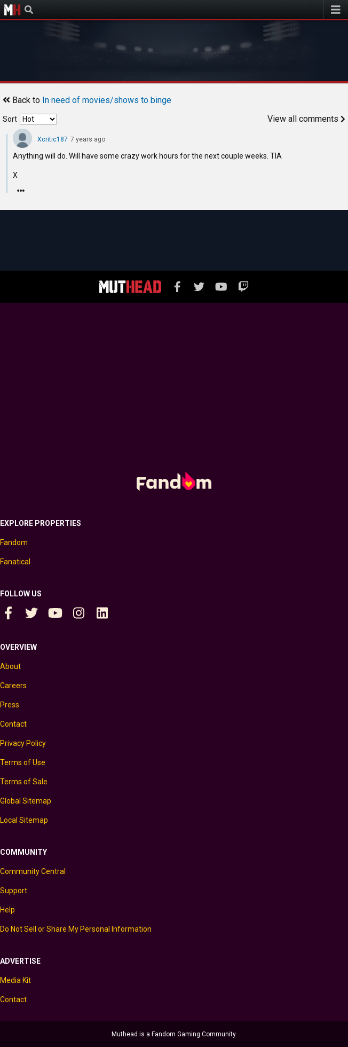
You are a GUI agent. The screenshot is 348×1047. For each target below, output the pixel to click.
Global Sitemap (25, 801)
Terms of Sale (24, 781)
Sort (10, 119)
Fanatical (15, 561)
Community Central (33, 871)
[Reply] (21, 190)
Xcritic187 (52, 139)
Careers (13, 685)
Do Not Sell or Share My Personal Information (76, 929)
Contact (13, 724)
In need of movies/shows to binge (106, 100)
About (10, 666)
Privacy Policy (23, 743)
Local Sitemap (24, 820)
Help (7, 910)
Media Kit (15, 980)
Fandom (14, 542)
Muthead (12, 9)
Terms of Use (22, 762)
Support (13, 890)
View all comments (306, 119)
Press (9, 704)
